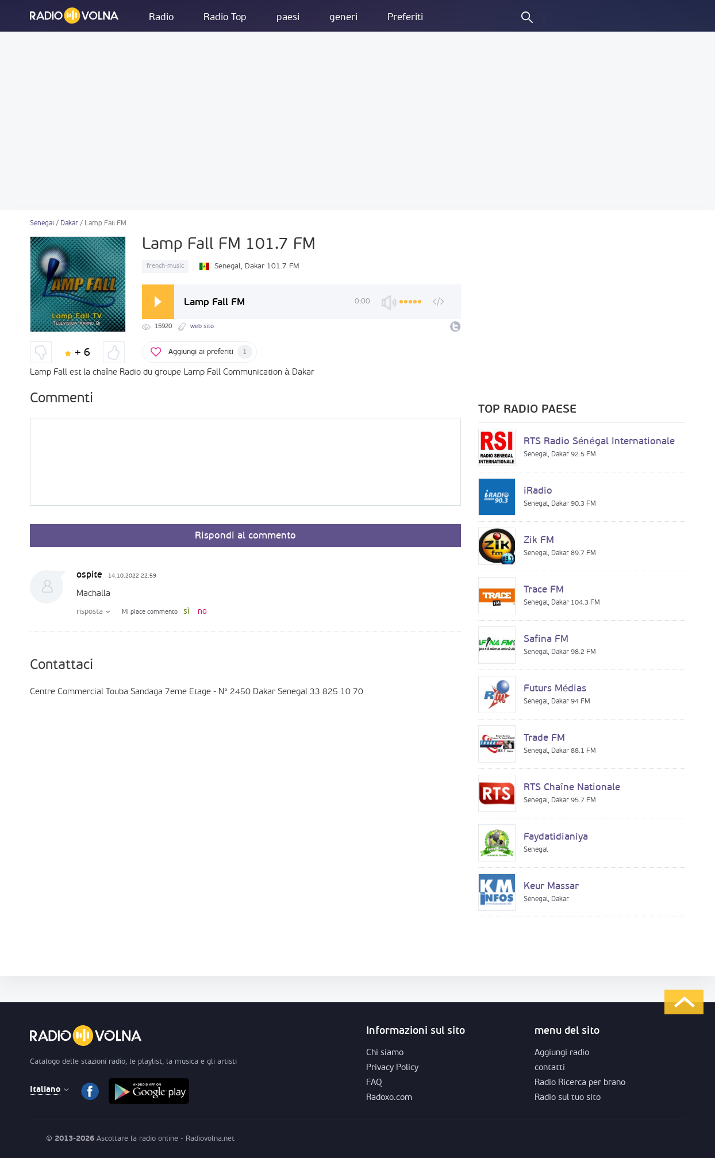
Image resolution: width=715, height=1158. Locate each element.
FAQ (374, 1083)
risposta (89, 611)
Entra (562, 16)
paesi (287, 17)
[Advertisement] (357, 120)
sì (186, 611)
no (202, 611)
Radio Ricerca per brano (580, 1083)
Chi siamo (384, 1053)
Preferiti (405, 17)
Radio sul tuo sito (568, 1098)
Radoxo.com (389, 1098)
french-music (165, 266)
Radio (161, 17)
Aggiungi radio (562, 1053)
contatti (550, 1068)
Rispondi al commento (245, 536)
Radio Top (225, 17)
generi (343, 17)
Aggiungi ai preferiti (210, 352)
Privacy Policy (392, 1068)
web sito (202, 327)
